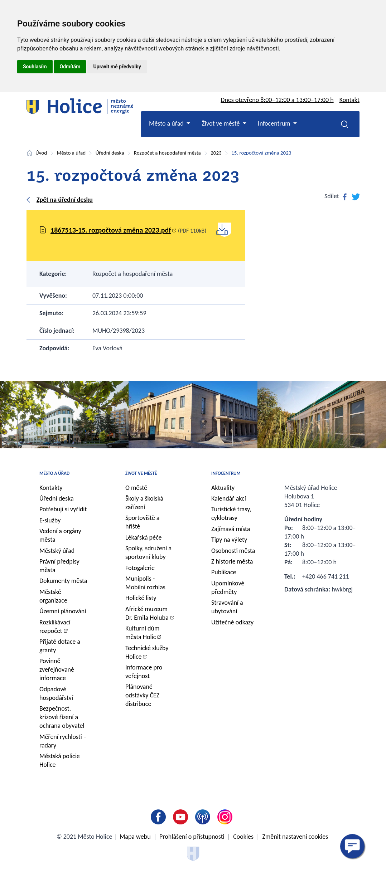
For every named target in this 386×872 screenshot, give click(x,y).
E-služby (50, 520)
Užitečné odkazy (232, 622)
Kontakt (349, 100)
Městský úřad (56, 551)
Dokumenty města (63, 581)
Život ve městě (141, 473)
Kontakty (51, 488)
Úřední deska (110, 153)
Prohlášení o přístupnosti (192, 837)
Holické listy (140, 598)
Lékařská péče (143, 537)
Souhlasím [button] (35, 66)
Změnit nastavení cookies (295, 837)
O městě (136, 488)
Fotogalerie (140, 568)
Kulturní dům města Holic (142, 632)
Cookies (243, 837)
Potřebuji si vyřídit (63, 509)
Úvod (41, 153)
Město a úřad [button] (167, 123)
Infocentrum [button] (275, 123)
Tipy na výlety (229, 540)
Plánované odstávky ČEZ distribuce (142, 695)
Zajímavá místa (230, 529)
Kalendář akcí (228, 498)
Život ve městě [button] (221, 123)
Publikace (223, 572)
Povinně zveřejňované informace (56, 669)
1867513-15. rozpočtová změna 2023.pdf (110, 230)
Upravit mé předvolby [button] (117, 66)
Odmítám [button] (70, 66)
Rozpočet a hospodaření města (167, 153)
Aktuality (223, 488)
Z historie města (232, 561)
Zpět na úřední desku (65, 200)
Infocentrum (226, 473)
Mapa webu (135, 837)
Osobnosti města (233, 551)
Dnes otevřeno (277, 100)
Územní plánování (62, 611)
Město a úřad (71, 153)
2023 (216, 153)
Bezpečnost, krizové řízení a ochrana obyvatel (62, 717)
